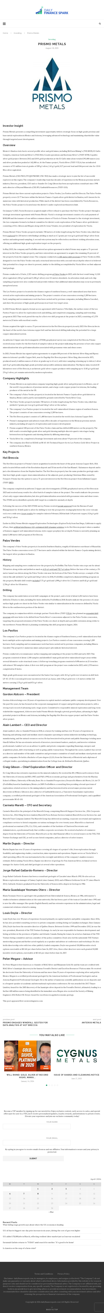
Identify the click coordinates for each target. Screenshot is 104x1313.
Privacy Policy (63, 1273)
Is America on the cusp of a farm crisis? (19, 1248)
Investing (18, 33)
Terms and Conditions (44, 1273)
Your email (52, 1141)
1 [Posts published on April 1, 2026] (37, 1188)
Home (5, 33)
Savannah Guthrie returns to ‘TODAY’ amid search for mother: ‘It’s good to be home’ (38, 1242)
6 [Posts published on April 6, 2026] (9, 1193)
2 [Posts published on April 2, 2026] (52, 1188)
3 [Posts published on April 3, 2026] (66, 1188)
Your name (52, 1125)
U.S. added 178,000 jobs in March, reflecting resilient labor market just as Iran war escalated (41, 1236)
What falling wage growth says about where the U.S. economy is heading (33, 1224)
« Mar (51, 1212)
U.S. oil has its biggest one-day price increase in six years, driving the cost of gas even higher (41, 1230)
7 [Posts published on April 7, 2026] (24, 1193)
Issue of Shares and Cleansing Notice (76, 1075)
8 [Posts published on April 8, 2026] (37, 1193)
